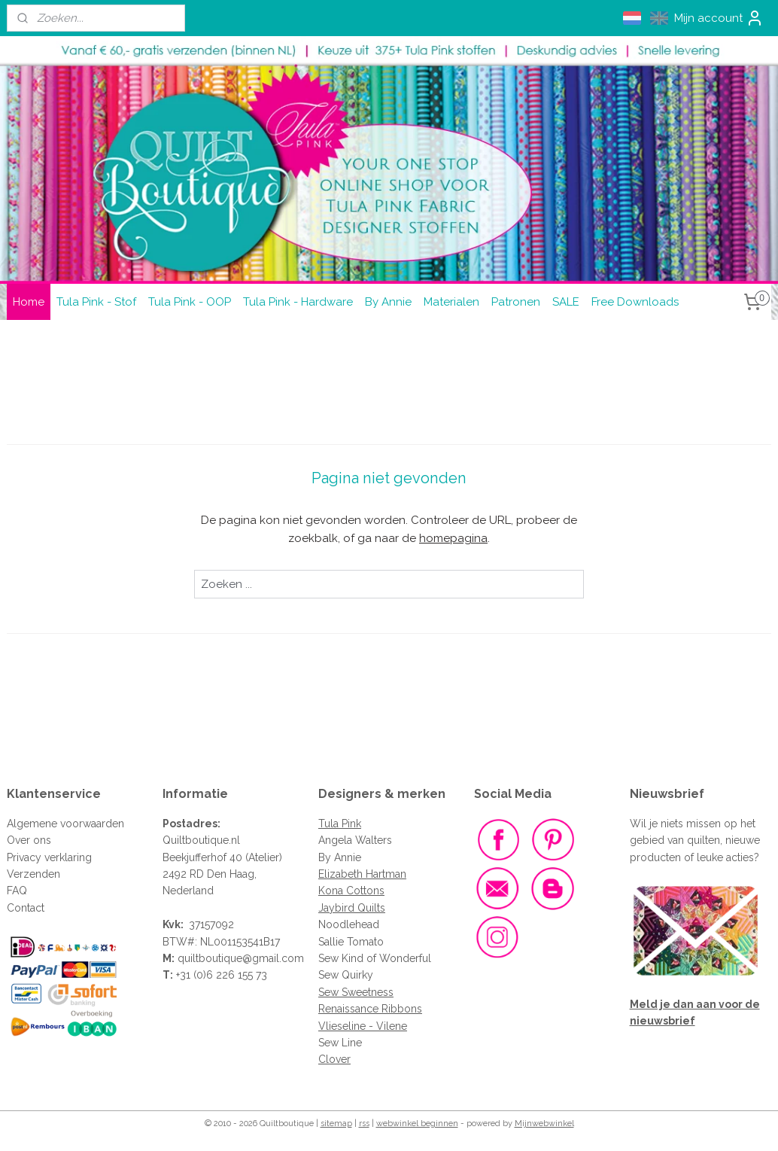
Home (28, 302)
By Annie (388, 302)
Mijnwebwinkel (544, 1123)
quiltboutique (210, 958)
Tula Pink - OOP (189, 302)
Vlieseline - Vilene (362, 1026)
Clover (334, 1059)
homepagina (453, 538)
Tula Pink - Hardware (298, 302)
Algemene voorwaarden (65, 824)
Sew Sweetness (356, 992)
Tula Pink (339, 824)
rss (364, 1123)
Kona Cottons (351, 891)
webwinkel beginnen (417, 1123)
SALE (565, 302)
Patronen (515, 302)
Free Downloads (635, 302)
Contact (25, 908)
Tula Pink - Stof (96, 302)
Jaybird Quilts (351, 908)
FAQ (17, 891)
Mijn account (719, 18)
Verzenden (33, 874)
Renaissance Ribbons (370, 1009)
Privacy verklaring (49, 857)
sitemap (336, 1123)
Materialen (451, 302)
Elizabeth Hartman (362, 874)
